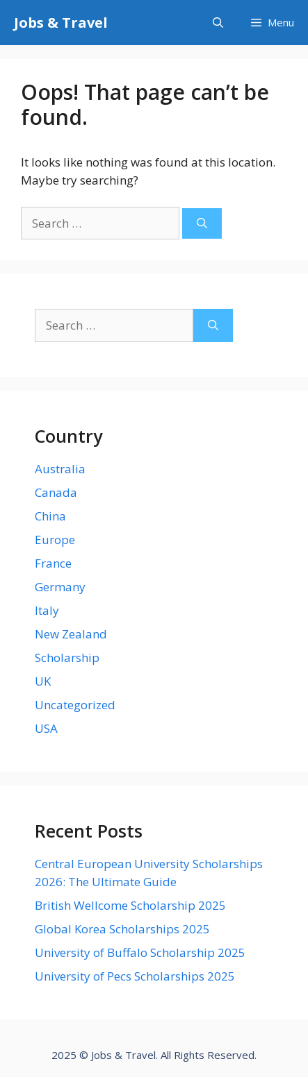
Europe (55, 540)
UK (43, 681)
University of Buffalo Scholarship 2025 (140, 952)
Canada (56, 492)
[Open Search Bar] (218, 22)
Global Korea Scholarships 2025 (122, 929)
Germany (60, 587)
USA (46, 728)
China (50, 516)
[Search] (202, 223)
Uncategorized (75, 705)
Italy (47, 610)
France (53, 563)
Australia (60, 469)
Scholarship (67, 657)
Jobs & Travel (61, 22)
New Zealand (71, 634)
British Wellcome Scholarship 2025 (130, 905)
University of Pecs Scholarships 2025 (135, 976)
